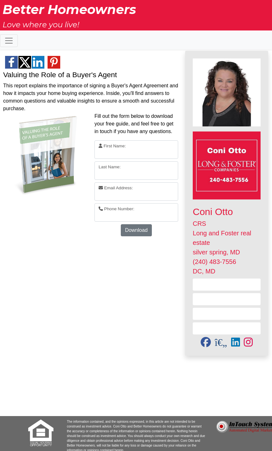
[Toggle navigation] (9, 40)
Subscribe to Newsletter (226, 328)
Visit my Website (226, 299)
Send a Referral (226, 313)
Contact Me (227, 284)
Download (136, 230)
